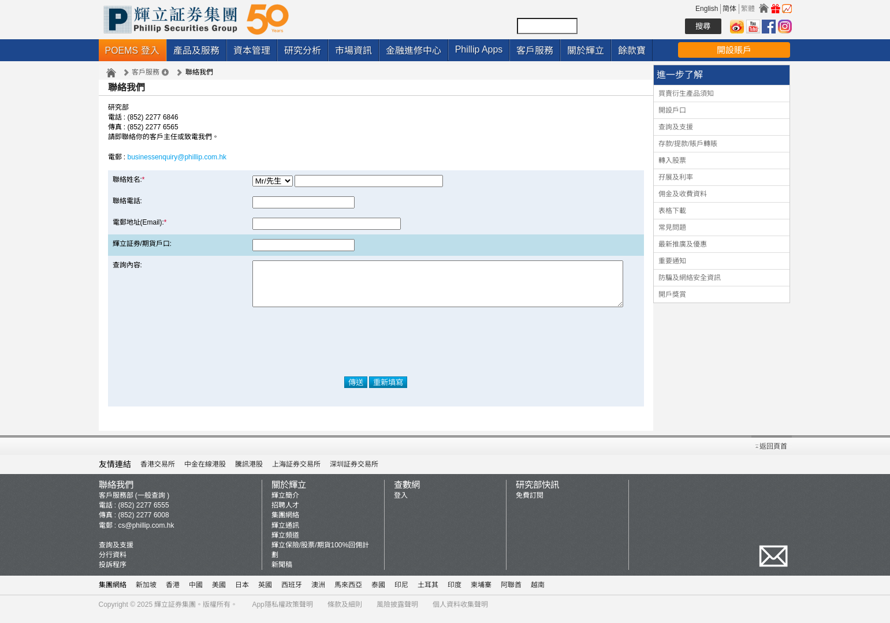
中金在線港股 (205, 473)
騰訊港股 (249, 473)
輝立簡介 (285, 504)
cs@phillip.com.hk (146, 534)
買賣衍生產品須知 (686, 93)
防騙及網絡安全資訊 (689, 278)
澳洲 (318, 594)
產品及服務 (196, 50)
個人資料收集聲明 (460, 613)
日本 (242, 594)
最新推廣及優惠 (682, 244)
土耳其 (428, 594)
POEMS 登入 (132, 50)
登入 (401, 504)
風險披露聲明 (397, 613)
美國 (219, 594)
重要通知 (672, 261)
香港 (173, 594)
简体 (729, 9)
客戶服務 (534, 50)
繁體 (748, 9)
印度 (454, 594)
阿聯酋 (511, 594)
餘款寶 (632, 50)
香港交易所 (157, 473)
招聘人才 (285, 514)
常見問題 (672, 227)
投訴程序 (112, 573)
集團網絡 (285, 524)
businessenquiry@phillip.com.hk (177, 157)
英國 (265, 594)
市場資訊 (353, 50)
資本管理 (251, 50)
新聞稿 (281, 573)
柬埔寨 (481, 594)
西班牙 (291, 594)
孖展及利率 (675, 177)
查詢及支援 (675, 127)
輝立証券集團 (175, 613)
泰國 (378, 594)
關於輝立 (585, 50)
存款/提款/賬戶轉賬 (688, 144)
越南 (538, 594)
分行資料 (112, 563)
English (706, 9)
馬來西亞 (348, 594)
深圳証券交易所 (354, 473)
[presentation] (376, 350)
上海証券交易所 (296, 473)
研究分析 (302, 50)
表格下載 (672, 211)
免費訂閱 (529, 504)
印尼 (401, 594)
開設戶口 (672, 110)
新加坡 (146, 594)
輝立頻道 (285, 544)
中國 (196, 594)
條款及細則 (344, 613)
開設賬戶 (734, 50)
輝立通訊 (285, 534)
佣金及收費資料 (682, 194)
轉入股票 (672, 160)
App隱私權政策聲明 (282, 613)
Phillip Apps (479, 49)
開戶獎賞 (672, 294)
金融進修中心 (413, 50)
